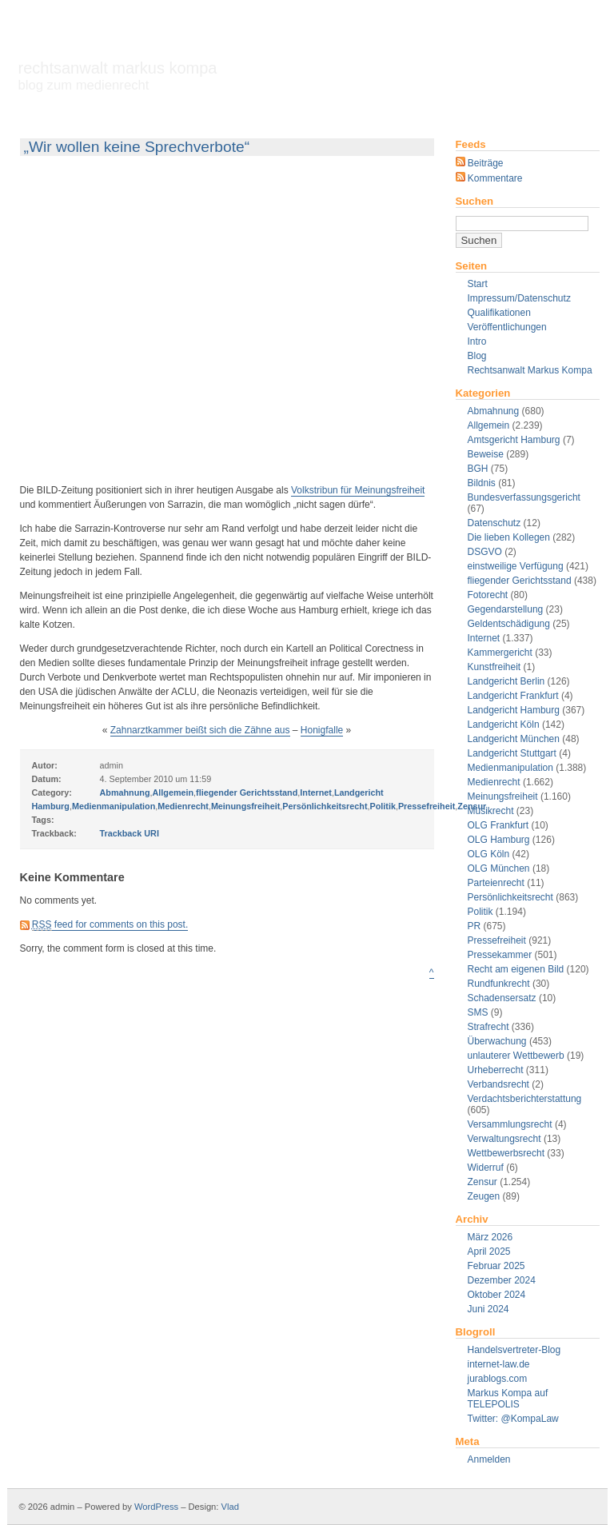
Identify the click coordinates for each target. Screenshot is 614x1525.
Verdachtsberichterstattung (525, 1098)
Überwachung (497, 1041)
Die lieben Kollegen (509, 537)
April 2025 (489, 1251)
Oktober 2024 (497, 1294)
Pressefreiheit (497, 940)
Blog (477, 355)
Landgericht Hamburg (514, 710)
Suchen (475, 201)
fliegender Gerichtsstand (520, 580)
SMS (478, 1012)
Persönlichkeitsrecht (510, 897)
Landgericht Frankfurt (513, 695)
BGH (478, 468)
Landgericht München (514, 739)
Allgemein (489, 425)
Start (478, 283)
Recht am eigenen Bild (516, 969)
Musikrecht (491, 810)
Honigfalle (322, 730)
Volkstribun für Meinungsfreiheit (358, 490)
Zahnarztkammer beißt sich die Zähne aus (200, 730)
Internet (484, 638)
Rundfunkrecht (499, 983)
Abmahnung (494, 411)
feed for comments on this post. (110, 925)
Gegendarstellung (506, 609)
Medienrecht (494, 782)
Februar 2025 (496, 1265)
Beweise (486, 454)
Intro (477, 341)
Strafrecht (488, 1026)
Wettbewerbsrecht (506, 1153)
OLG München (499, 868)
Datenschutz (494, 523)
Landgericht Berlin (506, 681)
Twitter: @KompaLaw (513, 1418)
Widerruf (486, 1167)
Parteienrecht (496, 882)
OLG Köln (489, 854)
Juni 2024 (488, 1309)
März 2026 (490, 1237)
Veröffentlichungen (507, 327)
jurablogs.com (498, 1378)
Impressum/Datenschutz (519, 298)
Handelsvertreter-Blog (514, 1349)
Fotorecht (488, 595)
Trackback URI (129, 833)
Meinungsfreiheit (503, 796)
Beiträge (480, 163)
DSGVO (485, 551)
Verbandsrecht (498, 1084)
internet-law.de (499, 1364)
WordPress (156, 1506)
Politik (480, 911)
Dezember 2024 (502, 1280)
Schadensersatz (502, 998)
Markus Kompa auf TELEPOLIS (508, 1398)
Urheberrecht (496, 1070)
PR (474, 926)
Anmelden (489, 1459)
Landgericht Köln (504, 724)
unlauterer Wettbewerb (516, 1055)
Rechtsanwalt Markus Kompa (117, 76)
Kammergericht (500, 652)
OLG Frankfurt (498, 825)
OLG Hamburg (499, 839)
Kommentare (489, 178)
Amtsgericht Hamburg (514, 439)
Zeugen (484, 1196)
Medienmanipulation (510, 767)
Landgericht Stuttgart (512, 753)
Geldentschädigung (509, 623)
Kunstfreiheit (494, 667)
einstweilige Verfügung (516, 566)
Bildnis (482, 483)
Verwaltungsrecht (504, 1138)
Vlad (230, 1506)
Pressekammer (500, 954)
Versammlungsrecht (510, 1124)
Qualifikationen (499, 312)
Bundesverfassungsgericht (524, 497)
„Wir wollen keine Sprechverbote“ (137, 146)
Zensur (482, 1182)
